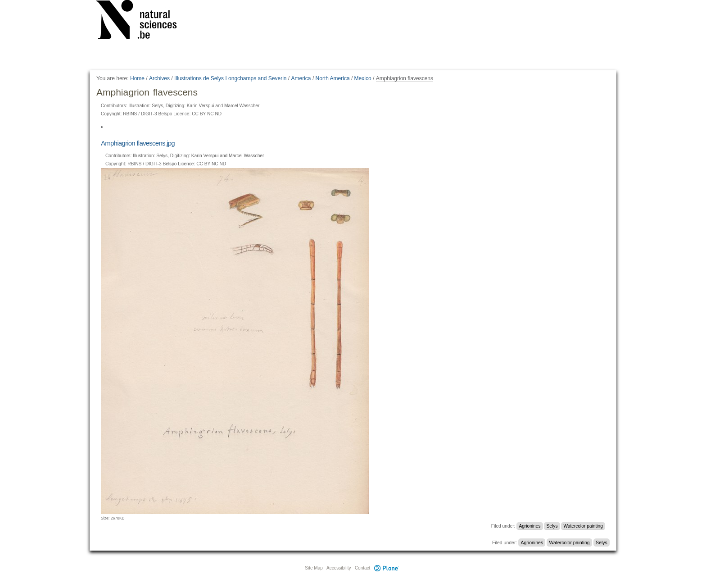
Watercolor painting (583, 526)
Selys (552, 526)
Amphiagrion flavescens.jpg (138, 143)
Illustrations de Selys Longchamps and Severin (230, 78)
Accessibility (338, 567)
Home (137, 78)
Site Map (313, 567)
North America (333, 78)
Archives (159, 78)
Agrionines (529, 526)
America (301, 78)
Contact (362, 567)
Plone (386, 567)
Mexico (362, 78)
